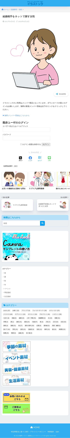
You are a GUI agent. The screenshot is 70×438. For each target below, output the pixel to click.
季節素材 (7, 292)
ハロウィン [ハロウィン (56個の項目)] (56, 314)
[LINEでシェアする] (49, 159)
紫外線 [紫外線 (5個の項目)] (46, 325)
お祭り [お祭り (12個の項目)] (16, 310)
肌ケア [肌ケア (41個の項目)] (6, 329)
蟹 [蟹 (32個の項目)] (54, 329)
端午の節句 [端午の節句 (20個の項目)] (29, 325)
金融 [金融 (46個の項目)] (21, 333)
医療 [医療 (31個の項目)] (57, 318)
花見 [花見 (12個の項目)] (39, 329)
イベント (7, 288)
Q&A (57, 432)
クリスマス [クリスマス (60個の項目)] (7, 314)
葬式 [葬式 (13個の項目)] (47, 329)
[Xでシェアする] (21, 159)
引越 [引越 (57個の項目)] (34, 322)
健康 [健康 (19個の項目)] (21, 318)
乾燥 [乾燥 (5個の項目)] (14, 318)
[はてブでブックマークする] (40, 159)
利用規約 (51, 432)
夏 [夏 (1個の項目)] (12, 322)
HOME (35, 427)
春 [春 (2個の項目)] (41, 322)
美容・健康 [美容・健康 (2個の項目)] (56, 325)
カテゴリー (6, 269)
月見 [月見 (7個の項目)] (48, 322)
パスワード (7, 134)
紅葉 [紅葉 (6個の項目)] (39, 325)
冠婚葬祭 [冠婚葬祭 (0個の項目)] (41, 318)
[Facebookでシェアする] (30, 159)
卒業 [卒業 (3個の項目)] (5, 322)
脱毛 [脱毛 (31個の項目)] (23, 329)
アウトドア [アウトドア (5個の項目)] (26, 310)
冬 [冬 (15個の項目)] (50, 318)
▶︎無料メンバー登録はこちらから (16, 115)
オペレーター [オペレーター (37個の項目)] (54, 310)
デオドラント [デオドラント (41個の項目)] (45, 314)
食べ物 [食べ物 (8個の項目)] (29, 333)
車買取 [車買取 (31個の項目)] (62, 329)
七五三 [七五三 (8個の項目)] (6, 318)
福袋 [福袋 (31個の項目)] (13, 325)
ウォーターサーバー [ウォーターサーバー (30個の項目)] (40, 310)
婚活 (16, 166)
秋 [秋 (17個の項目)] (20, 325)
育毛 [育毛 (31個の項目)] (15, 329)
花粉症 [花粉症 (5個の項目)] (31, 329)
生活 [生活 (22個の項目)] (63, 322)
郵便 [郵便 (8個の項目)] (13, 333)
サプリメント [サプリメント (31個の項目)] (20, 314)
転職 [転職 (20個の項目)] (6, 333)
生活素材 (7, 296)
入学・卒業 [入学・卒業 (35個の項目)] (31, 318)
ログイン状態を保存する (31, 144)
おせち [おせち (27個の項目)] (6, 310)
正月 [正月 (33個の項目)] (55, 322)
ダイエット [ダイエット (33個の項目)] (32, 314)
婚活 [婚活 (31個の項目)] (19, 322)
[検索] (42, 223)
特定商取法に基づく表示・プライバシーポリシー (28, 432)
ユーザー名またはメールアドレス (15, 126)
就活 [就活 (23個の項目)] (27, 322)
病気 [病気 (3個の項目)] (5, 325)
